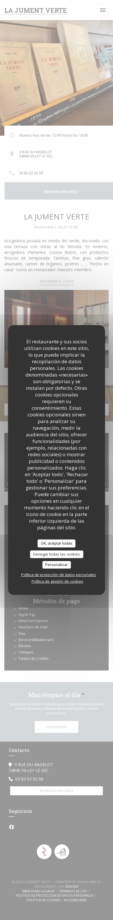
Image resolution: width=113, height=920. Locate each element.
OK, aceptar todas (56, 543)
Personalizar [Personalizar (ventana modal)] (56, 564)
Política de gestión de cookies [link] (57, 581)
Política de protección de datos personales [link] (58, 574)
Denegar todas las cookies (56, 554)
